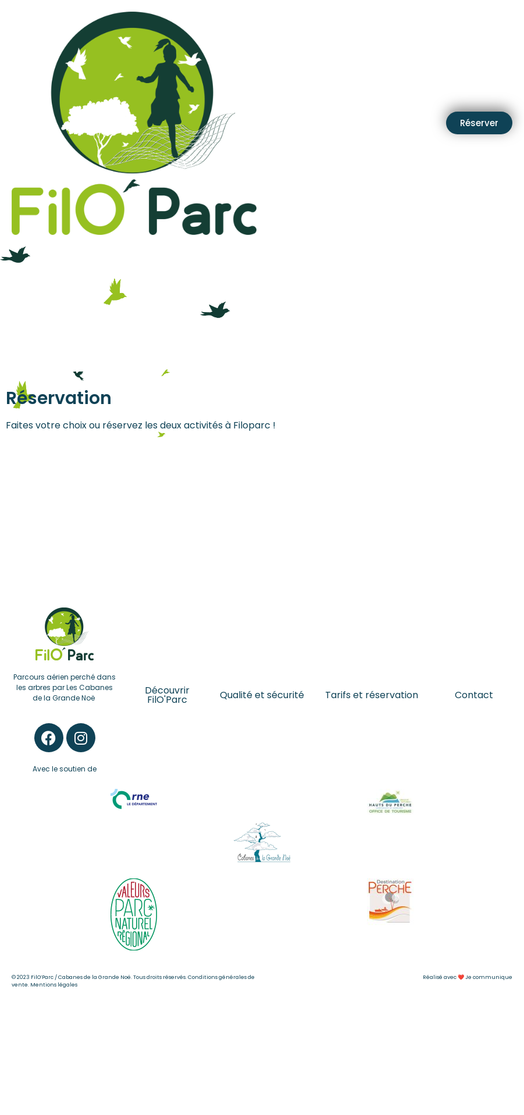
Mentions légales (53, 984)
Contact (474, 695)
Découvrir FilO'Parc (167, 695)
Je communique (488, 977)
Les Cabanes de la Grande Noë (73, 692)
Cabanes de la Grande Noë (94, 977)
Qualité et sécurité (262, 695)
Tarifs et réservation (371, 695)
